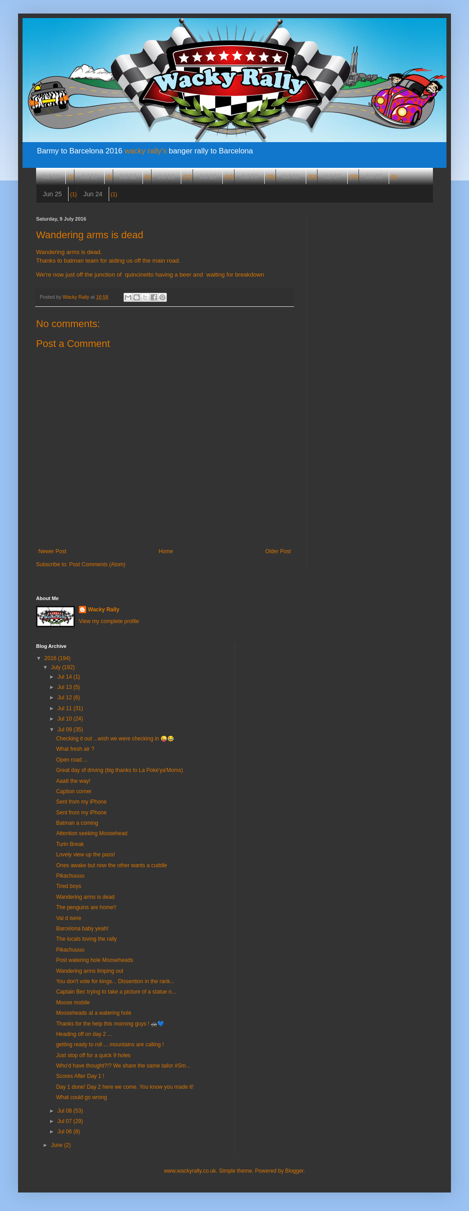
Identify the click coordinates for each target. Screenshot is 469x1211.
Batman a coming (77, 823)
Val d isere (68, 918)
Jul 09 (249, 176)
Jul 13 (89, 176)
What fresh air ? (75, 749)
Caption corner (74, 791)
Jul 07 (332, 176)
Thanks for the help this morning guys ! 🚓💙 (110, 1024)
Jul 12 (128, 176)
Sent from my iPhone (81, 802)
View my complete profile (109, 621)
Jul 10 (207, 176)
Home (166, 551)
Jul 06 (373, 176)
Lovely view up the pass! (85, 854)
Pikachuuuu (70, 876)
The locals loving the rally (86, 939)
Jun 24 (92, 194)
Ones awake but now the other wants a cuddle (111, 865)
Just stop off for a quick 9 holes (93, 1055)
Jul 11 (166, 176)
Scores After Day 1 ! (80, 1076)
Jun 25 (52, 194)
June (57, 1145)
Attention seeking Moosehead (91, 833)
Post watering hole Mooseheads (94, 960)
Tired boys (68, 886)
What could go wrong (81, 1097)
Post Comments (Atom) (97, 564)
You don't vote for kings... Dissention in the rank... (115, 981)
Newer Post (52, 551)
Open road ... (71, 760)
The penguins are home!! (86, 907)
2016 (51, 658)
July (56, 667)
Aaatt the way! (73, 781)
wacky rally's (145, 151)
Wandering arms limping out (89, 971)
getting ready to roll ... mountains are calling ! (110, 1044)
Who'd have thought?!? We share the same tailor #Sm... (123, 1066)
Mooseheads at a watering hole (93, 1013)
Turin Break (70, 844)
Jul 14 (50, 176)
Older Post (278, 551)
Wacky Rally (104, 609)
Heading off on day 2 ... (84, 1034)
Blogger (294, 1171)
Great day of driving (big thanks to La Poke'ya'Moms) (119, 770)
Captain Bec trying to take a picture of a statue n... (116, 992)
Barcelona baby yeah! (82, 928)
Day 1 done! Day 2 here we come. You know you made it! (124, 1087)
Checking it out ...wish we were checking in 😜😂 (115, 738)
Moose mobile (73, 1002)
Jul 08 (290, 176)
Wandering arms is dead (85, 897)
